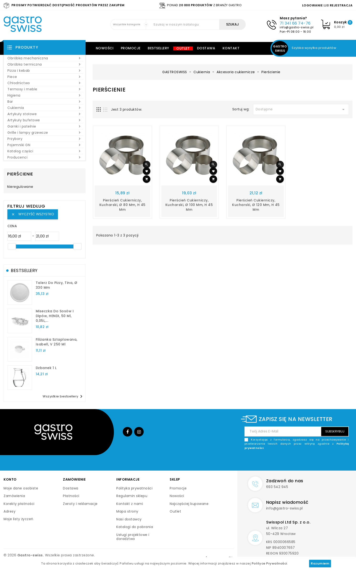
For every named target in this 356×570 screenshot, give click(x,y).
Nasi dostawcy (129, 519)
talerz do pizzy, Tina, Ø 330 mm (56, 285)
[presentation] (312, 461)
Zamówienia (14, 495)
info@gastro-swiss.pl (296, 27)
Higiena (44, 95)
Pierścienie (20, 174)
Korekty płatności (19, 503)
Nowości (105, 48)
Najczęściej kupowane (189, 503)
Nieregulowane (20, 187)
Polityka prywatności (134, 488)
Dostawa (206, 48)
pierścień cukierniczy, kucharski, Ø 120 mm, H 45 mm (256, 205)
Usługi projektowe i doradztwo (132, 536)
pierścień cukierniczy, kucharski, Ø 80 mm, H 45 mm (122, 205)
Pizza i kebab (44, 70)
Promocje (131, 48)
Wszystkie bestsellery (63, 396)
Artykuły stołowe (44, 114)
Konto (10, 479)
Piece (44, 76)
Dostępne (301, 109)
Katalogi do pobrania (134, 526)
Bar (44, 101)
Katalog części (44, 151)
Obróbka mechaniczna (44, 58)
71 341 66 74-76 (295, 23)
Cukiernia (44, 107)
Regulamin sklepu (131, 495)
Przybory (44, 138)
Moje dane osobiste (21, 488)
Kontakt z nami (129, 503)
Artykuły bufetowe (44, 120)
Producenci (44, 157)
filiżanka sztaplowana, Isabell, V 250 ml (56, 342)
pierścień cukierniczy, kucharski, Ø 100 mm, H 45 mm (189, 205)
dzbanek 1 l (46, 367)
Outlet (183, 48)
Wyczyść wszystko (32, 214)
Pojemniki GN (44, 145)
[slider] (12, 246)
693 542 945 (277, 486)
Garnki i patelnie (44, 126)
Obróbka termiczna (44, 64)
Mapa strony (127, 511)
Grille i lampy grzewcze (44, 132)
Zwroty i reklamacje (80, 503)
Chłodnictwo (44, 83)
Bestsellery (158, 48)
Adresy (9, 511)
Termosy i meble (44, 89)
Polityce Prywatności (269, 563)
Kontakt (231, 48)
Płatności (71, 495)
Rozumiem (320, 563)
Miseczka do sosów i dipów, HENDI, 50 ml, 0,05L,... (55, 316)
